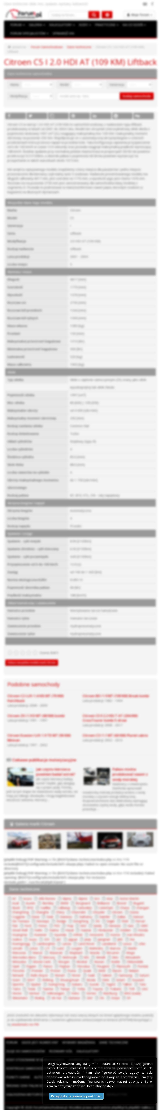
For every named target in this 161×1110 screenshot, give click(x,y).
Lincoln (17, 942)
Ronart (59, 969)
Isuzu (32, 933)
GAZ (82, 920)
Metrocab (68, 951)
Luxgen (75, 942)
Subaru (75, 978)
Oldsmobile (132, 956)
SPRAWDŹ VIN (62, 33)
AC (14, 893)
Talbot (124, 978)
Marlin (129, 942)
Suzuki (91, 978)
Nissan (96, 956)
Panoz (47, 960)
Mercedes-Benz (23, 951)
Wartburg (109, 987)
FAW (124, 915)
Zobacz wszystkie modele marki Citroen (32, 657)
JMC (118, 933)
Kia (130, 933)
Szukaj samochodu (136, 91)
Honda (141, 924)
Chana (109, 902)
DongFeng (80, 915)
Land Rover (85, 938)
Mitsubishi (130, 951)
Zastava (72, 991)
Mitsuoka (18, 956)
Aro (94, 893)
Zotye (114, 991)
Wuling (39, 991)
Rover (75, 969)
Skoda (87, 974)
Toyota (97, 983)
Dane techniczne (78, 47)
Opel (15, 960)
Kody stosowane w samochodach (35, 1053)
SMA (102, 974)
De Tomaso (20, 915)
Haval (69, 924)
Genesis (113, 920)
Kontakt (131, 1106)
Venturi (34, 987)
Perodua (82, 960)
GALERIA (36, 25)
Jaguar (71, 933)
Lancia (65, 938)
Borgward (68, 898)
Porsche (18, 965)
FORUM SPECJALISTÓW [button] (29, 33)
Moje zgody (113, 1106)
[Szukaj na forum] (69, 14)
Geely (96, 920)
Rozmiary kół (60, 1045)
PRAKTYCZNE (105, 25)
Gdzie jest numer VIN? (40, 1036)
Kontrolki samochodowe (28, 1062)
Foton (42, 920)
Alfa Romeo (46, 893)
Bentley (33, 898)
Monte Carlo (41, 956)
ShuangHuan (67, 974)
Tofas (80, 983)
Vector (17, 987)
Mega (128, 947)
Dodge (61, 915)
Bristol (106, 898)
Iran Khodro (133, 929)
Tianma (47, 983)
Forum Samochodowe (46, 47)
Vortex (90, 987)
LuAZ (59, 942)
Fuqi (69, 920)
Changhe (41, 906)
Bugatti (123, 898)
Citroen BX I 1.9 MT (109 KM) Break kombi (116, 691)
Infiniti (76, 929)
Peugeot (101, 960)
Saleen (105, 969)
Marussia (18, 947)
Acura (27, 893)
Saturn (141, 969)
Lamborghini (45, 938)
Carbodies (69, 902)
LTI (46, 942)
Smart (116, 974)
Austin (16, 898)
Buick (139, 898)
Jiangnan (103, 933)
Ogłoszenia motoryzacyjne (29, 1088)
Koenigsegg (21, 938)
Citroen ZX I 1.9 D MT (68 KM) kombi (36, 710)
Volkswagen (54, 987)
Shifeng (46, 974)
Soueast (133, 974)
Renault (17, 969)
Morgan (62, 956)
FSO (56, 920)
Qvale (86, 965)
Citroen (115, 906)
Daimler (104, 911)
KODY (84, 25)
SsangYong (55, 978)
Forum (11, 1036)
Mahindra (94, 942)
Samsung (123, 969)
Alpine (81, 893)
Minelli (98, 951)
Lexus (125, 938)
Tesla (31, 983)
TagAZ (107, 978)
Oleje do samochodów (25, 1045)
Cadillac (31, 902)
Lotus (33, 942)
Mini (113, 951)
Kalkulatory (88, 1045)
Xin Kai (55, 991)
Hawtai (85, 924)
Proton (55, 965)
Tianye (64, 983)
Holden (124, 924)
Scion (15, 974)
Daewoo (66, 911)
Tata (139, 978)
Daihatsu (85, 911)
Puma (71, 965)
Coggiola (18, 911)
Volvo (74, 987)
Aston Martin (126, 893)
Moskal (80, 956)
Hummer (40, 929)
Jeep (86, 933)
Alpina (65, 893)
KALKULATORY (61, 25)
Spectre (17, 978)
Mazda (92, 947)
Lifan (140, 938)
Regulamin (60, 1106)
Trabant (115, 983)
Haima (53, 924)
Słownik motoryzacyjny (114, 1053)
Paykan (64, 960)
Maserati (54, 947)
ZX (127, 991)
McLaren (111, 947)
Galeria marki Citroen (35, 818)
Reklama (44, 1106)
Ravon (115, 965)
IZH (46, 933)
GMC (142, 920)
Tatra (16, 983)
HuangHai (19, 929)
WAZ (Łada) (131, 987)
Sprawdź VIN (78, 1053)
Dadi (49, 911)
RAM (100, 965)
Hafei (38, 924)
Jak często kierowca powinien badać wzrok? (55, 766)
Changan (127, 902)
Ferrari (139, 915)
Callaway (49, 902)
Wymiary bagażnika (78, 1036)
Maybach (74, 947)
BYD (15, 902)
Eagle (110, 915)
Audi (146, 893)
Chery (59, 906)
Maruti (37, 947)
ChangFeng (20, 906)
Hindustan (105, 924)
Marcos (113, 942)
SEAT (30, 974)
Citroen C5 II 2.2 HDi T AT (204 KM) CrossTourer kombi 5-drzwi (110, 713)
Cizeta (131, 906)
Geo (129, 920)
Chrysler (97, 906)
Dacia (35, 911)
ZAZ (88, 991)
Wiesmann (19, 991)
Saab (90, 969)
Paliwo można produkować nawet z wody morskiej (130, 769)
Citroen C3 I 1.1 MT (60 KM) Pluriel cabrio (115, 730)
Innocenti (94, 929)
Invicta (112, 929)
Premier (37, 965)
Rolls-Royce (38, 969)
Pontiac (140, 960)
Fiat (14, 920)
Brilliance (88, 898)
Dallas (121, 911)
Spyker (35, 978)
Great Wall (19, 924)
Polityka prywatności (86, 1106)
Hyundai (59, 929)
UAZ (144, 983)
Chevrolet (77, 906)
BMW (50, 898)
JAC (58, 933)
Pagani (31, 960)
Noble (113, 956)
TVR (130, 983)
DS (97, 915)
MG (84, 951)
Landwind (107, 938)
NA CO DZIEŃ (132, 25)
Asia (107, 893)
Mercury (49, 951)
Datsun (137, 911)
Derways (42, 915)
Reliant (132, 965)
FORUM (17, 25)
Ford (28, 920)
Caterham (91, 902)
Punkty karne (18, 1071)
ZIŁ (100, 991)
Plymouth (122, 960)
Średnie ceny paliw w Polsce (30, 1079)
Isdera (17, 933)
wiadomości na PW (20, 1018)
